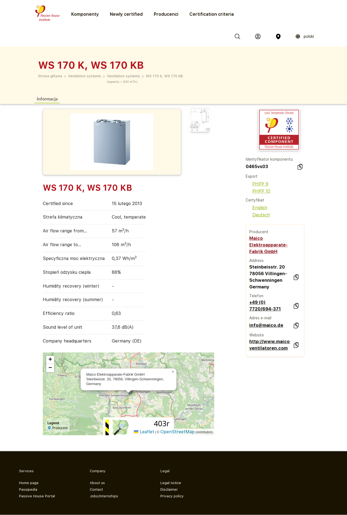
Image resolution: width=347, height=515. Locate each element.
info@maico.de (266, 325)
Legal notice (170, 483)
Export (252, 176)
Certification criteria (211, 14)
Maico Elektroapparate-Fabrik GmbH (268, 245)
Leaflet (144, 431)
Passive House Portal (37, 496)
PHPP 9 (257, 184)
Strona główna (50, 76)
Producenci (166, 14)
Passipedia (28, 489)
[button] (173, 371)
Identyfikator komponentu (269, 159)
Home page (29, 483)
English (256, 207)
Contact (96, 489)
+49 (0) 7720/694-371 (265, 306)
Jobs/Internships (104, 496)
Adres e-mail (260, 318)
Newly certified (126, 14)
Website (256, 335)
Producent (258, 232)
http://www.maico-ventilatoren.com (269, 345)
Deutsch (258, 214)
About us (97, 483)
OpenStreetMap (177, 431)
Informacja (47, 98)
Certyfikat (255, 200)
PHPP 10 (258, 191)
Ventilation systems (84, 76)
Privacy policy (172, 496)
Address (256, 260)
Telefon (256, 296)
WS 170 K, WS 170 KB (164, 76)
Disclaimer (169, 489)
